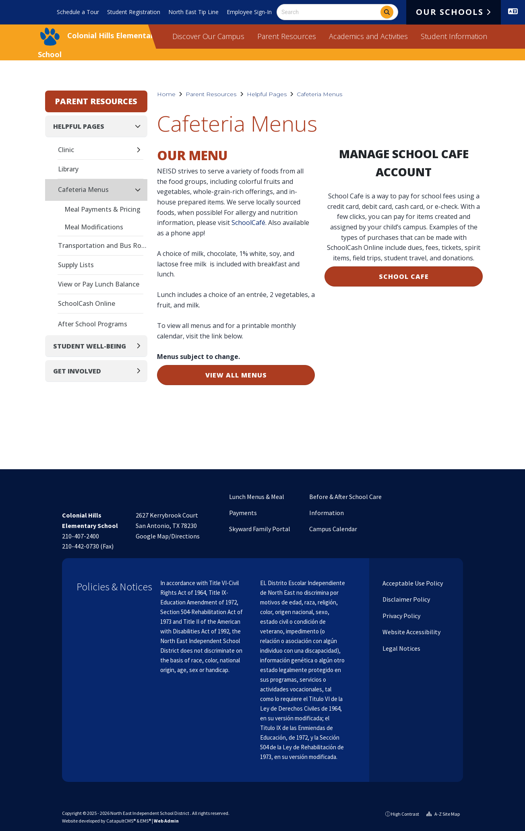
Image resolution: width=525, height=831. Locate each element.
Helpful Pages (267, 94)
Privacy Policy (400, 616)
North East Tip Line (193, 12)
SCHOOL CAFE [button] (404, 276)
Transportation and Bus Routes (102, 245)
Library (68, 169)
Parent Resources (286, 36)
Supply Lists (76, 264)
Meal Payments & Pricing (102, 209)
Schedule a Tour (78, 12)
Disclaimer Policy (405, 599)
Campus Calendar (333, 529)
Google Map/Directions (168, 536)
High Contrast (405, 814)
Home (166, 94)
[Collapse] (140, 126)
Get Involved (77, 371)
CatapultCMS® (121, 821)
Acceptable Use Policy (412, 583)
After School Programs (92, 324)
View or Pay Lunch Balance (98, 284)
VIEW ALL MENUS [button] (236, 375)
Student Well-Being (89, 346)
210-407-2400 (80, 536)
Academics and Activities (368, 36)
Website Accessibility (410, 632)
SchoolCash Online (86, 303)
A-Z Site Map (443, 814)
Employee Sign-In (249, 12)
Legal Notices (400, 648)
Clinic (66, 149)
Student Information (454, 36)
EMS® (145, 821)
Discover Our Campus (208, 36)
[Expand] (141, 150)
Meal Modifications (93, 227)
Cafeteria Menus (319, 94)
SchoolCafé (248, 222)
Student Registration (133, 12)
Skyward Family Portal (259, 529)
